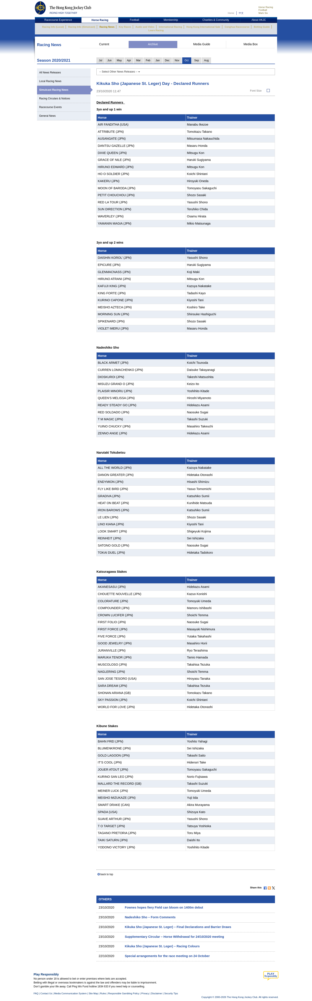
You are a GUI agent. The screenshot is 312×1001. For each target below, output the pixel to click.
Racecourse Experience (58, 19)
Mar (138, 60)
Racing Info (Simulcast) (81, 27)
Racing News (106, 27)
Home (231, 13)
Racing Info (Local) (53, 27)
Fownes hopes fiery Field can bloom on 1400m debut (164, 907)
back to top (106, 874)
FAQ (36, 993)
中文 (241, 13)
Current (104, 44)
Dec (167, 60)
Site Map (93, 993)
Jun (109, 60)
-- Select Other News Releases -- (119, 71)
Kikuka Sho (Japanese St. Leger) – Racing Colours (162, 946)
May (119, 60)
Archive (153, 44)
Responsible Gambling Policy (123, 993)
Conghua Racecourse (237, 27)
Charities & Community (215, 19)
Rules (103, 993)
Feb (148, 60)
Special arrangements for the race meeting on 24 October (167, 956)
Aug (206, 60)
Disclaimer (156, 993)
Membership (171, 19)
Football (262, 10)
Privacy (145, 993)
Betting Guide (262, 27)
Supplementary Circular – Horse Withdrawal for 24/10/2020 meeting (174, 936)
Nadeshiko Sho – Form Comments (150, 917)
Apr (129, 60)
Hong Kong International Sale (203, 27)
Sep (196, 60)
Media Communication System (70, 993)
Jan (158, 60)
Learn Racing (156, 30)
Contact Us (46, 993)
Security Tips (171, 993)
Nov (177, 60)
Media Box (251, 44)
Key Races (125, 27)
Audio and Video (144, 27)
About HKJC (259, 19)
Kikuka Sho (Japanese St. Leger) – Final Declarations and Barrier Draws (178, 927)
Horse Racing (265, 7)
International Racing (170, 27)
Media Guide (201, 44)
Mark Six (263, 13)
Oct (187, 60)
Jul (100, 60)
